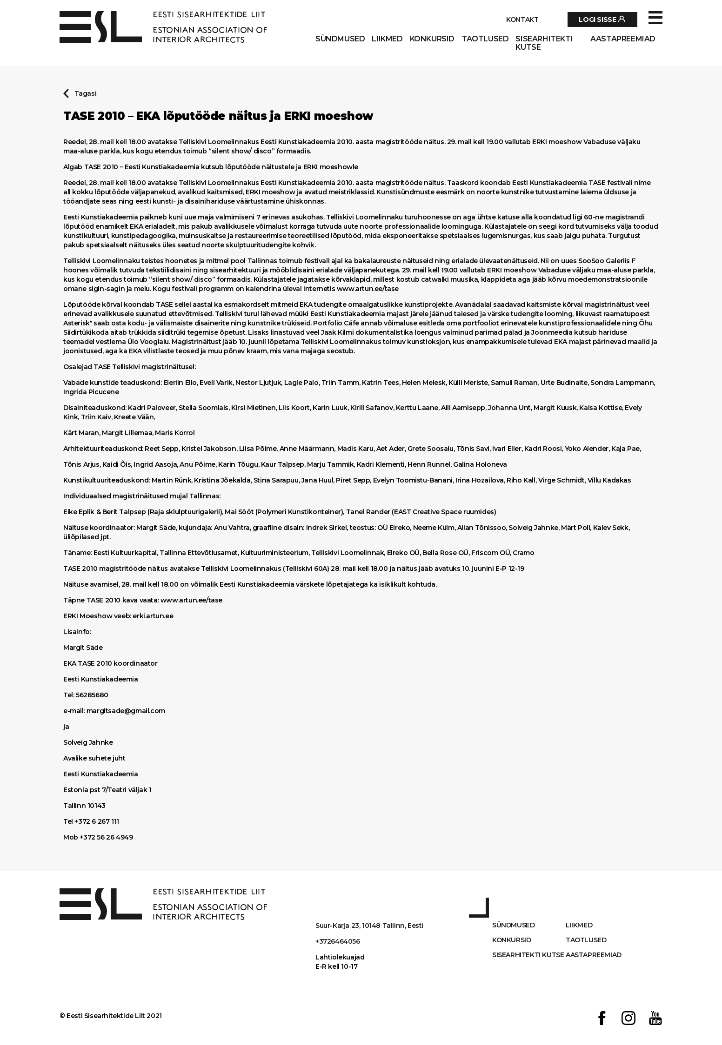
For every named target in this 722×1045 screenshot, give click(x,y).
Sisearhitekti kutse (544, 43)
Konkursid (432, 39)
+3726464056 (337, 941)
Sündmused (340, 39)
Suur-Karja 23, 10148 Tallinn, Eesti (369, 925)
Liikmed (387, 39)
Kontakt (522, 19)
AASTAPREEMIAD (622, 39)
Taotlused (484, 39)
